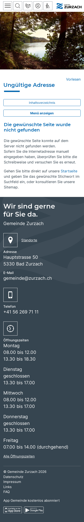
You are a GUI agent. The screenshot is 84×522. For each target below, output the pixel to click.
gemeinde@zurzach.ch (27, 278)
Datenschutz (13, 477)
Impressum (12, 482)
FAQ (6, 492)
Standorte (29, 240)
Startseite (69, 171)
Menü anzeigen (42, 113)
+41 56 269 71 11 (21, 312)
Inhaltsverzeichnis (42, 102)
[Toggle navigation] (7, 5)
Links (7, 487)
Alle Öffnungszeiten (19, 456)
